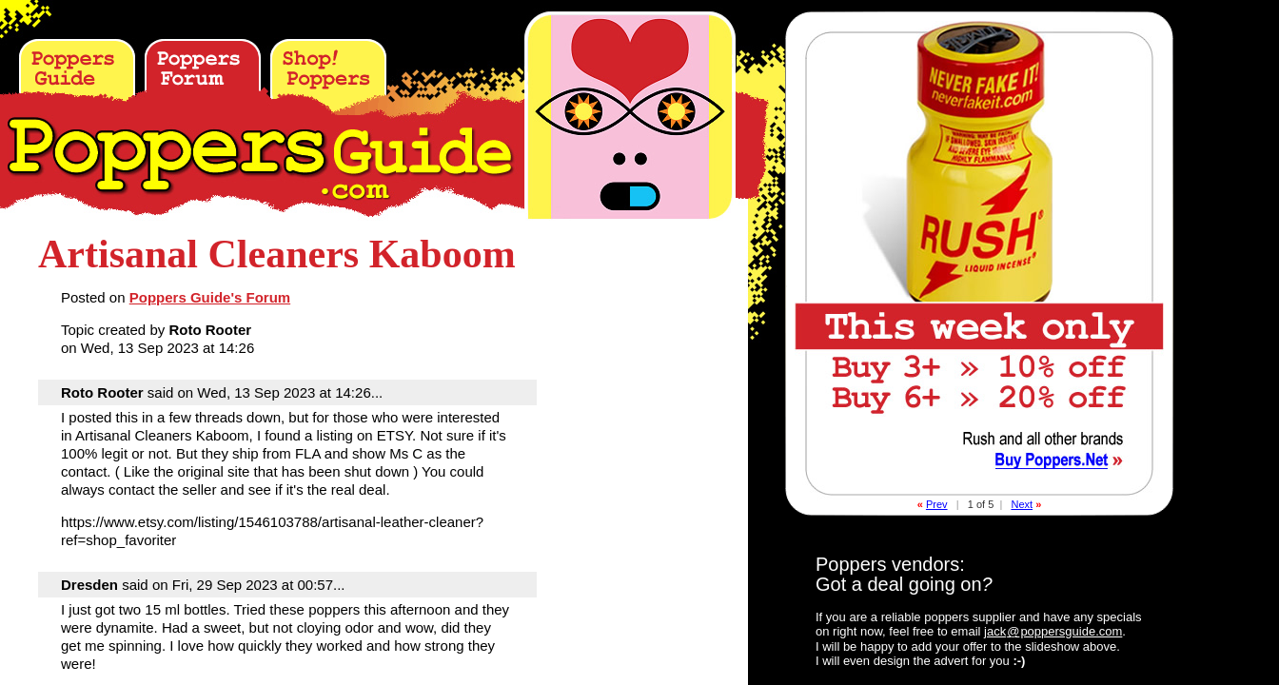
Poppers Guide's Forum (209, 297)
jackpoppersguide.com (1053, 631)
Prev (937, 504)
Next (1022, 504)
